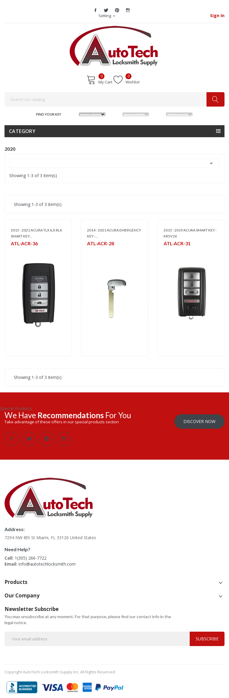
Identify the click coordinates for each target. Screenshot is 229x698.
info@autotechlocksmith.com (47, 561)
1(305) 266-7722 (31, 555)
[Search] (114, 99)
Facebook (95, 10)
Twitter (106, 10)
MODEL (116, 113)
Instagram (127, 10)
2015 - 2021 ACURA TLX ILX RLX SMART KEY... (36, 233)
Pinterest (117, 10)
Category (22, 131)
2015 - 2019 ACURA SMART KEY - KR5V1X (190, 233)
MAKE (73, 113)
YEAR (159, 113)
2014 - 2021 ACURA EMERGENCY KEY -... (114, 233)
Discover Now (199, 418)
